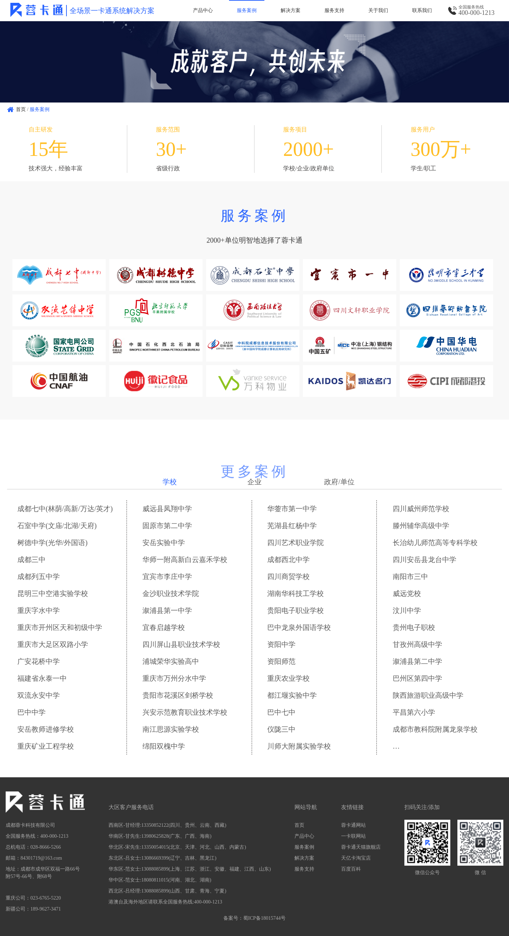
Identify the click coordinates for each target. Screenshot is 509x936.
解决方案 (290, 10)
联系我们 (422, 10)
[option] (254, 62)
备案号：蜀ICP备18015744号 (254, 918)
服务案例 (247, 10)
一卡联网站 (353, 836)
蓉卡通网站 (353, 825)
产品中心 (203, 10)
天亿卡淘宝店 (356, 858)
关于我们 (378, 10)
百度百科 (351, 869)
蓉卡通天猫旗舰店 (361, 847)
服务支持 (334, 10)
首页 (21, 109)
